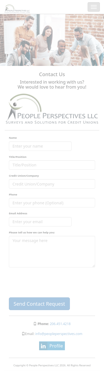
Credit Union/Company (24, 175)
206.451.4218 (60, 323)
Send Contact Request (39, 303)
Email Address (18, 213)
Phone (13, 194)
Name (13, 138)
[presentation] (51, 282)
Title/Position (17, 157)
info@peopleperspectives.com (58, 333)
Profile (56, 346)
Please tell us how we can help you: (32, 232)
